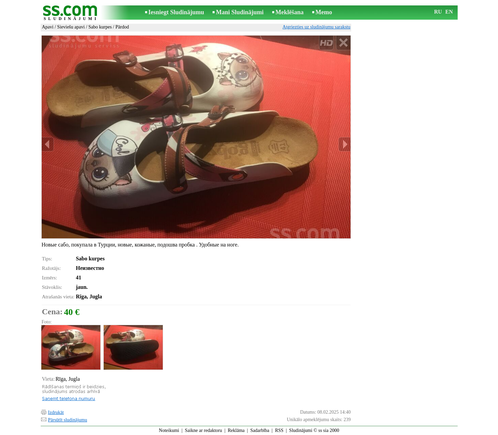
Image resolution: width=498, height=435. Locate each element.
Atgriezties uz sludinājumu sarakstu (316, 26)
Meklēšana (290, 12)
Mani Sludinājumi (240, 12)
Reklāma (236, 430)
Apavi (48, 26)
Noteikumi (169, 430)
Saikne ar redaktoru (203, 430)
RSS (279, 430)
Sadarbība (259, 430)
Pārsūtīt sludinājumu (67, 419)
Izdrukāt (56, 412)
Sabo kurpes (100, 26)
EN (449, 12)
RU (438, 12)
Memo (324, 12)
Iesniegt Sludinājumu (176, 12)
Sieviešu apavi (71, 26)
